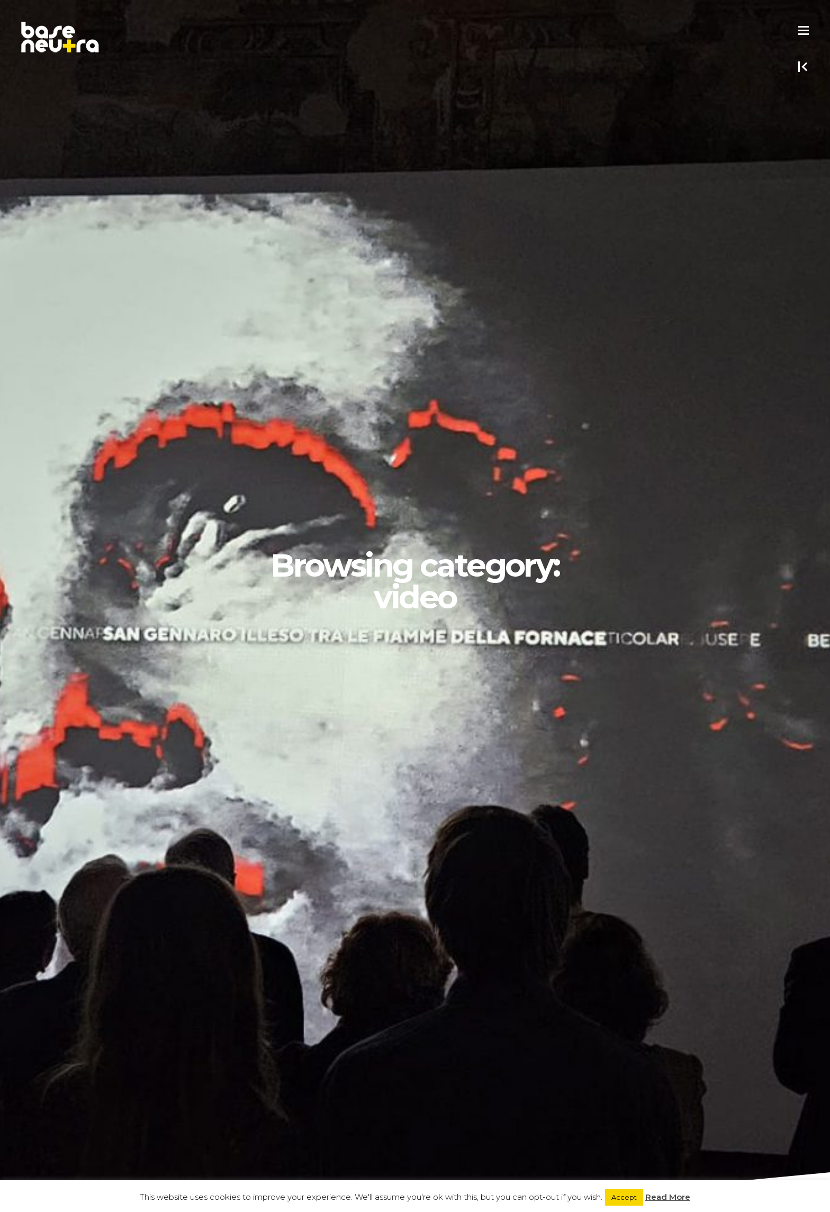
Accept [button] (624, 1197)
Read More (667, 1197)
